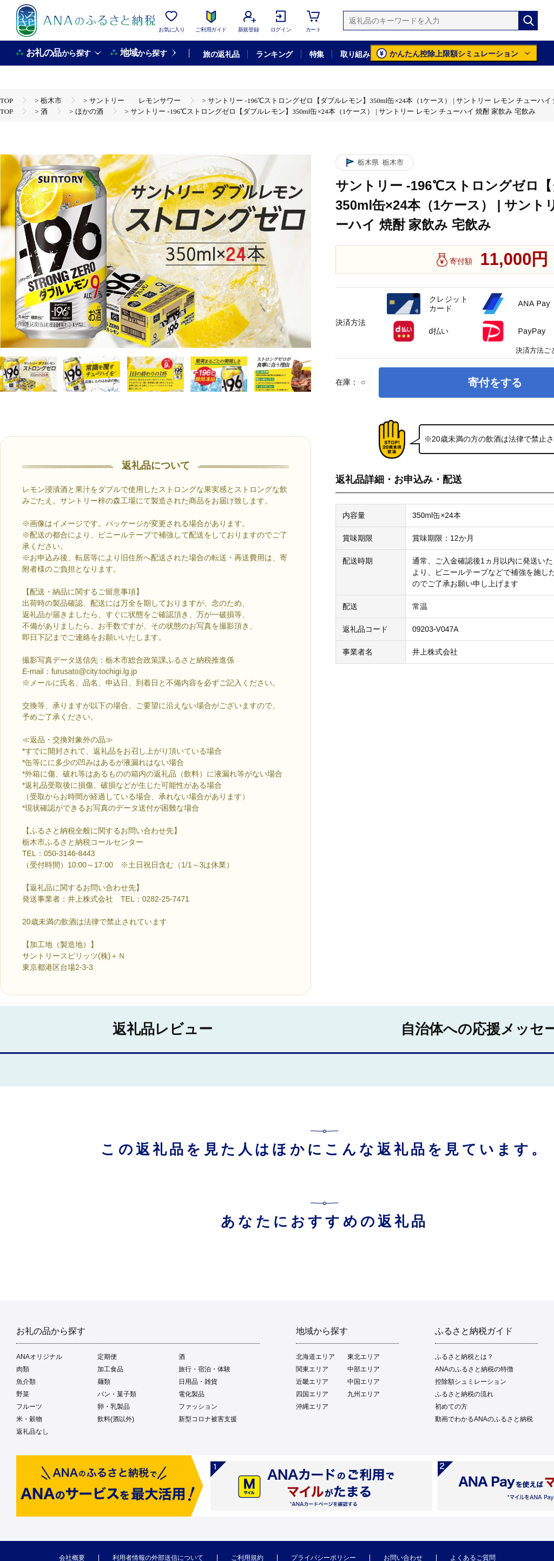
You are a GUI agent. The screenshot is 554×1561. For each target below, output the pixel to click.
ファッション (198, 1406)
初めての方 (451, 1406)
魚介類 (26, 1381)
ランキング (274, 54)
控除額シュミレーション (470, 1381)
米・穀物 (29, 1419)
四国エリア (312, 1394)
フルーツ (29, 1406)
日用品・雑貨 (198, 1381)
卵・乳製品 (113, 1406)
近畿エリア (312, 1381)
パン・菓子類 (116, 1394)
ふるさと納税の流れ (464, 1394)
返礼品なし (32, 1431)
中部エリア (363, 1369)
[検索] (528, 20)
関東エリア (312, 1369)
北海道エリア (315, 1357)
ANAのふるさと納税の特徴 (474, 1369)
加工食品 (110, 1369)
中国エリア (363, 1381)
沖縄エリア (312, 1406)
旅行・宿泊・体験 (204, 1369)
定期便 (107, 1357)
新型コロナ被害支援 (208, 1419)
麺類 (103, 1381)
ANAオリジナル (39, 1357)
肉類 (22, 1369)
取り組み (355, 54)
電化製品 (192, 1394)
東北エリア (363, 1357)
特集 (316, 54)
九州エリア (363, 1394)
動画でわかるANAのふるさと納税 (484, 1419)
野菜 (22, 1394)
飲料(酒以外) (115, 1419)
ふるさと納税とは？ (464, 1357)
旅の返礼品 (221, 54)
